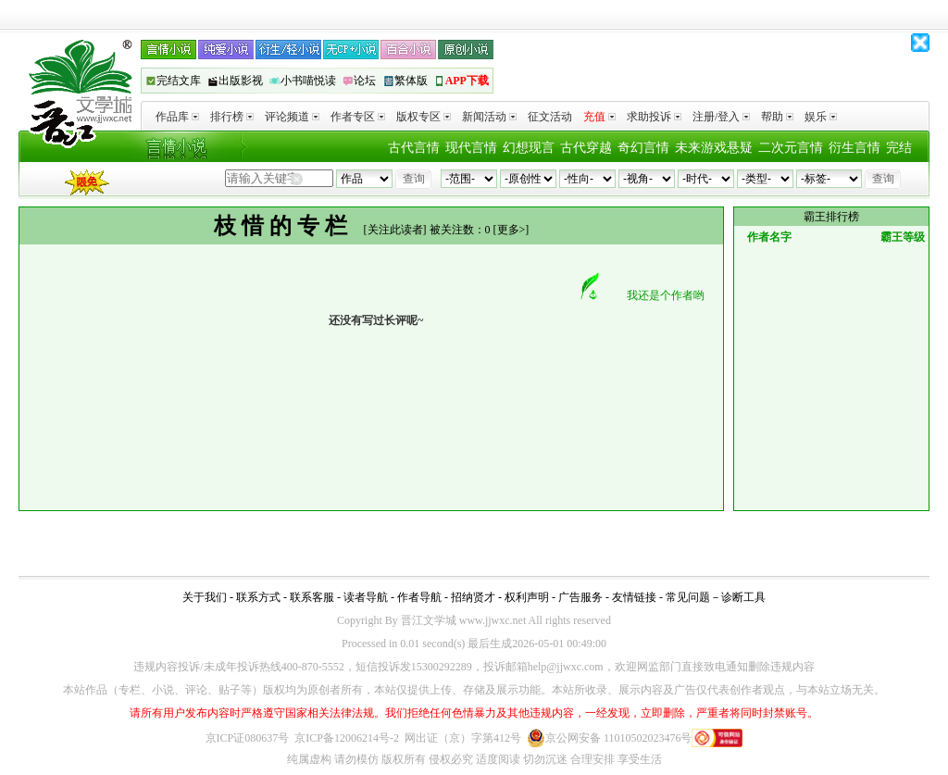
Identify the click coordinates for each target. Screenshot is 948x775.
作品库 (177, 116)
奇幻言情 (643, 148)
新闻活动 (489, 116)
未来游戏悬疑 (714, 148)
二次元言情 (790, 148)
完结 (899, 148)
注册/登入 (721, 116)
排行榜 (232, 116)
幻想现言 (529, 148)
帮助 (777, 116)
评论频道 (292, 116)
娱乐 (821, 116)
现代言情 (471, 148)
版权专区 (423, 116)
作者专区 (358, 116)
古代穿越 (586, 148)
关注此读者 (395, 229)
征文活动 (550, 116)
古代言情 (414, 148)
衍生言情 (854, 148)
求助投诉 (654, 116)
